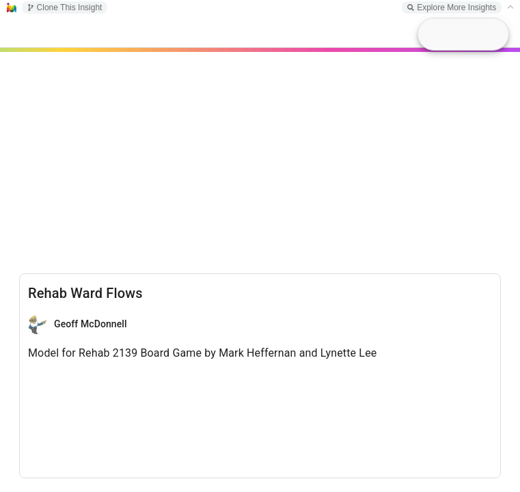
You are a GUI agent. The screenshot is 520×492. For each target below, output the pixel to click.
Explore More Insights (451, 7)
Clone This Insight (64, 7)
